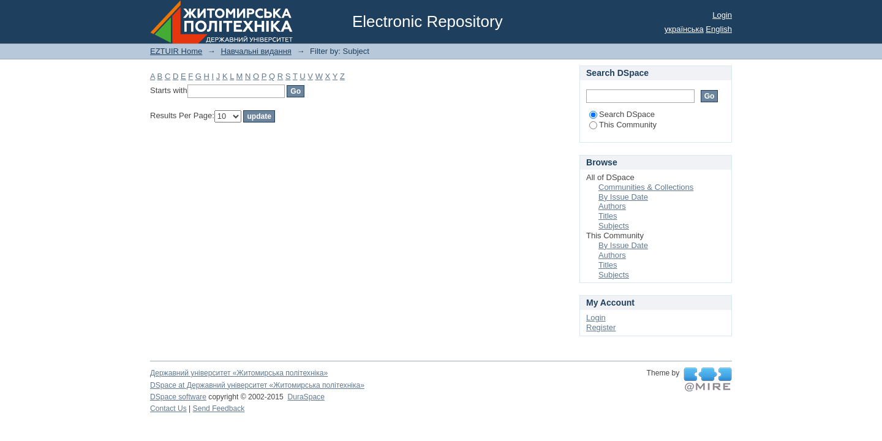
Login (722, 15)
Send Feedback (219, 408)
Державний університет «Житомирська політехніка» (239, 373)
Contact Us (168, 408)
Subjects (613, 225)
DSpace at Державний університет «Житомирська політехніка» (257, 385)
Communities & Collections (645, 187)
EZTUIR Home (176, 51)
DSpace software (178, 397)
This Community (623, 124)
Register (601, 327)
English (719, 29)
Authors (612, 206)
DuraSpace (305, 397)
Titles (607, 216)
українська (684, 29)
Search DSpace (622, 114)
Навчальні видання (256, 51)
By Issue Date (623, 197)
